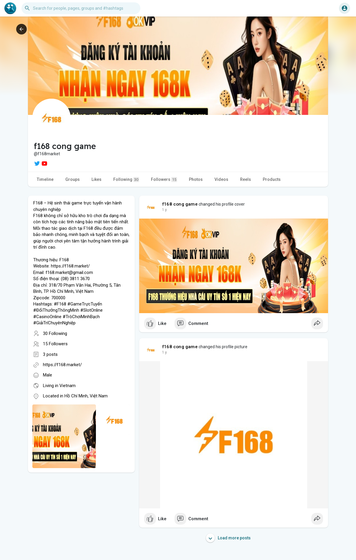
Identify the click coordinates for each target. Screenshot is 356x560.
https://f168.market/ (62, 364)
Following (126, 179)
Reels (245, 179)
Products (272, 179)
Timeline (45, 179)
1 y (164, 210)
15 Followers (55, 343)
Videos (221, 179)
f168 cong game (180, 204)
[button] (80, 8)
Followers (164, 179)
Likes (97, 179)
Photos (196, 179)
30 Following (55, 333)
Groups (72, 179)
